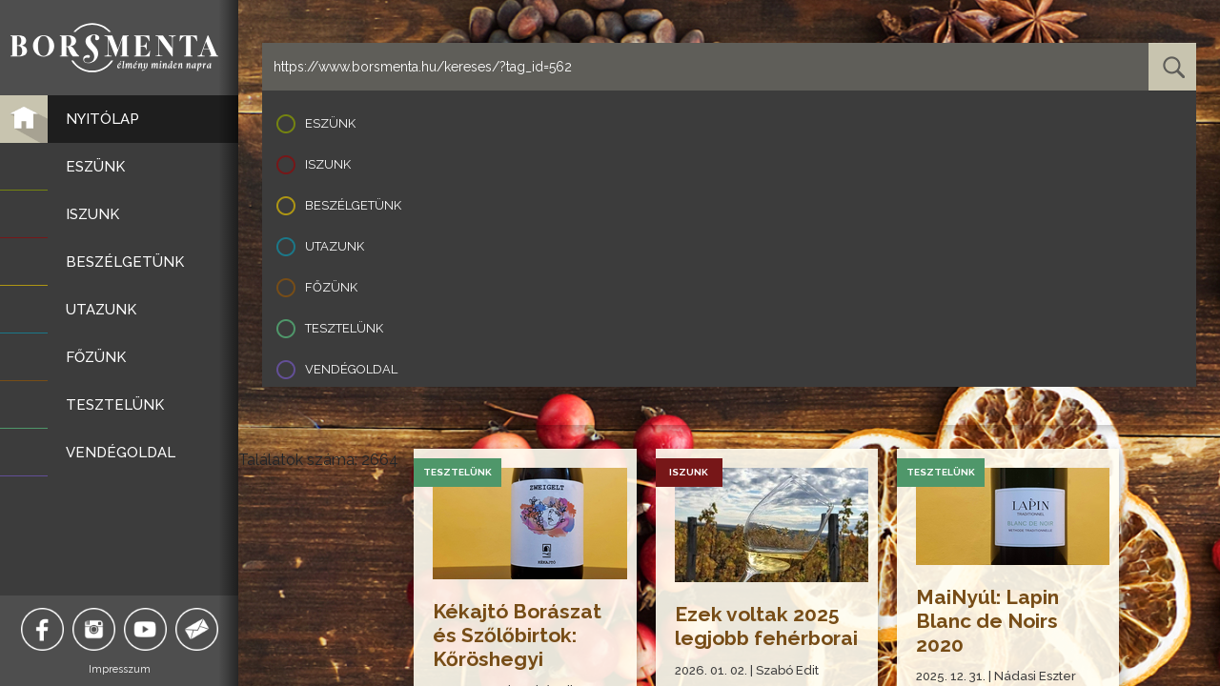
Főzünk (331, 287)
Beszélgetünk (353, 205)
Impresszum (120, 669)
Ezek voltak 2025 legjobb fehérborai (766, 626)
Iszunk (328, 164)
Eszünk (330, 123)
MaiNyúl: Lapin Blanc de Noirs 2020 (987, 620)
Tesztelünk (344, 328)
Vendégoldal (351, 369)
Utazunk (334, 246)
